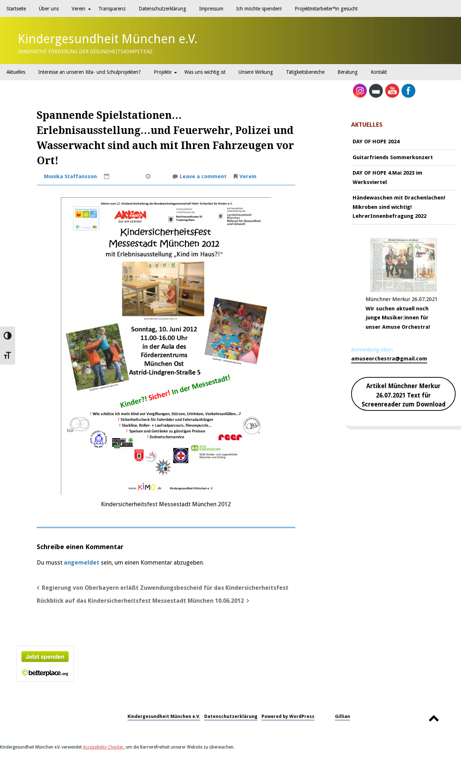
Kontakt (379, 72)
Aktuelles (15, 72)
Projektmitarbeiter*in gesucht (326, 9)
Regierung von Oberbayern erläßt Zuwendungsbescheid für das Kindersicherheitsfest (165, 587)
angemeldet (81, 562)
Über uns (49, 9)
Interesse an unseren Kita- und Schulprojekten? (89, 72)
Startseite (16, 9)
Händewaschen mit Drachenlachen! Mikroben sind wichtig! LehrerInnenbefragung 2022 (399, 206)
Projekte (162, 72)
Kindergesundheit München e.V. (108, 39)
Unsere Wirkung (255, 72)
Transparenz (112, 9)
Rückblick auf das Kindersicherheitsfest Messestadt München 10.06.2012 (140, 600)
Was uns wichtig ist (204, 72)
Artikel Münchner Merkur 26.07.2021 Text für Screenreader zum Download (404, 395)
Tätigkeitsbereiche (305, 72)
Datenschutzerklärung (162, 9)
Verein (78, 9)
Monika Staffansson (70, 176)
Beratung (347, 72)
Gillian (342, 716)
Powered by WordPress (287, 716)
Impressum (211, 9)
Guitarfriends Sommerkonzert (393, 157)
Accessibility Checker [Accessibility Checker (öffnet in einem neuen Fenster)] (103, 747)
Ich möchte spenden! (259, 9)
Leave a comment (203, 177)
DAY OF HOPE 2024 (376, 141)
